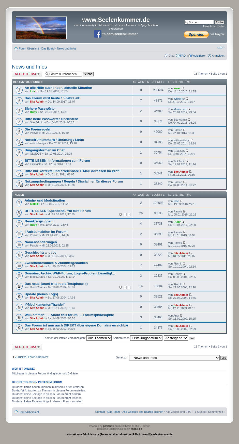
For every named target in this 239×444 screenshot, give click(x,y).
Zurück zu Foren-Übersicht (31, 356)
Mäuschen (180, 109)
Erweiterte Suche (214, 26)
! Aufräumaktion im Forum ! (46, 232)
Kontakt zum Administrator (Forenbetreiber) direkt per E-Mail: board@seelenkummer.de (119, 434)
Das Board (48, 48)
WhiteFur (179, 98)
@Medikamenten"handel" (45, 304)
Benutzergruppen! (39, 221)
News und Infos (66, 48)
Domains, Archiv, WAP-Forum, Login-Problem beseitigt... (70, 273)
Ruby (33, 111)
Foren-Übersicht (29, 48)
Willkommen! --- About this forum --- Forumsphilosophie (69, 315)
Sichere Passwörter (40, 108)
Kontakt (100, 411)
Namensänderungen (41, 242)
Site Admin (37, 101)
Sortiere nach (137, 337)
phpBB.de (136, 428)
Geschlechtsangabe (40, 252)
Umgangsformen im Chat (45, 150)
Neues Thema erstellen (27, 74)
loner (33, 91)
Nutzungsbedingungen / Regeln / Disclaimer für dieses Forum (74, 181)
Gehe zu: (121, 357)
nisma (34, 203)
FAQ (183, 55)
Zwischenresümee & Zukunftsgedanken (56, 263)
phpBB (107, 426)
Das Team (113, 411)
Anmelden (218, 55)
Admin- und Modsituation (45, 200)
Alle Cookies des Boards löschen (142, 411)
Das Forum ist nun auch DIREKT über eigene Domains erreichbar (76, 325)
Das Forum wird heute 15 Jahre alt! (52, 98)
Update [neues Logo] (41, 294)
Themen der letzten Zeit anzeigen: (77, 337)
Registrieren (198, 55)
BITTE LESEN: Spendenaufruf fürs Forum (58, 211)
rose (176, 201)
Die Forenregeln (37, 129)
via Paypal (204, 34)
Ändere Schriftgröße (221, 47)
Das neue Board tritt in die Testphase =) (56, 284)
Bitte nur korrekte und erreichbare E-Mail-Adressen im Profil (73, 171)
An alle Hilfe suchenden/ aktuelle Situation (58, 88)
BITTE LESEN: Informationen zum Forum (57, 160)
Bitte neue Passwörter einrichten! (51, 119)
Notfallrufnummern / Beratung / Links (54, 140)
